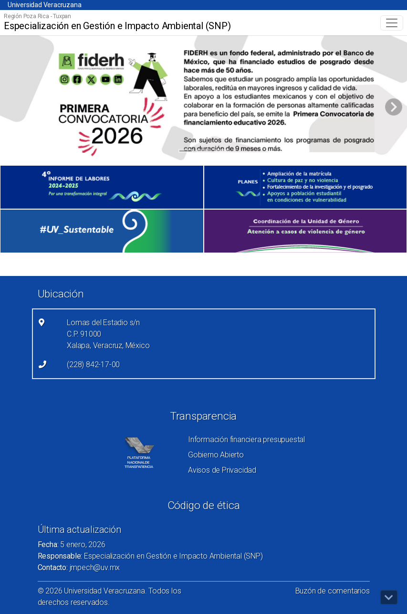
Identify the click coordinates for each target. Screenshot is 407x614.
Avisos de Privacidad (222, 470)
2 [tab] (203, 152)
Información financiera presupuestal (246, 439)
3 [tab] (221, 152)
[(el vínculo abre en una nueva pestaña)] (102, 187)
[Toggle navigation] (391, 23)
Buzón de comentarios (332, 590)
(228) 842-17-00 (93, 364)
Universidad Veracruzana (44, 5)
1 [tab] (185, 152)
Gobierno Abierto (216, 454)
